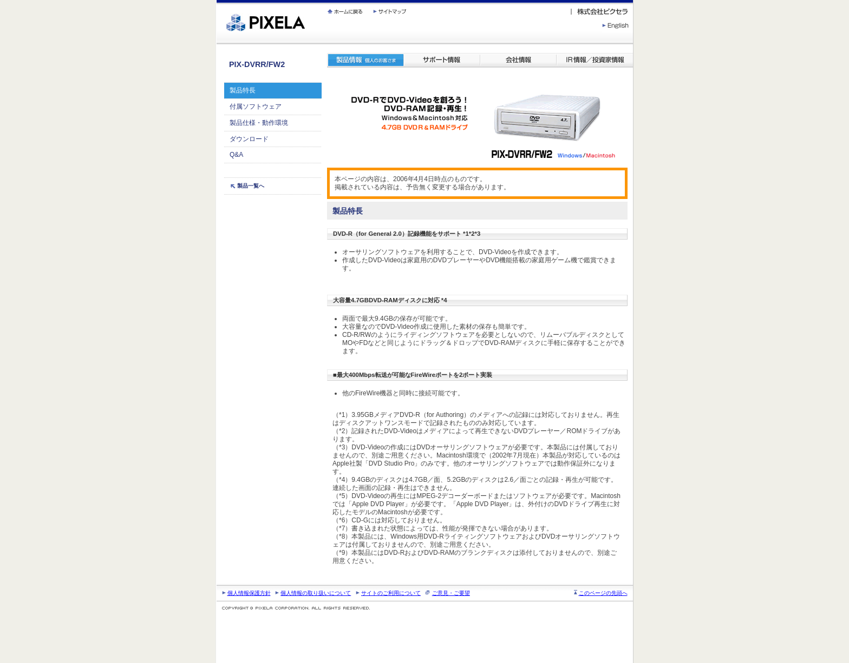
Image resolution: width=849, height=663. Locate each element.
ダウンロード (249, 139)
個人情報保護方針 (249, 593)
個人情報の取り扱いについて (315, 593)
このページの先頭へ (603, 593)
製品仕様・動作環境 (259, 123)
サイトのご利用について (391, 593)
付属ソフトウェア (256, 106)
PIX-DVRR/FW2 (257, 64)
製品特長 (243, 90)
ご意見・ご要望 (451, 593)
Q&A (236, 154)
